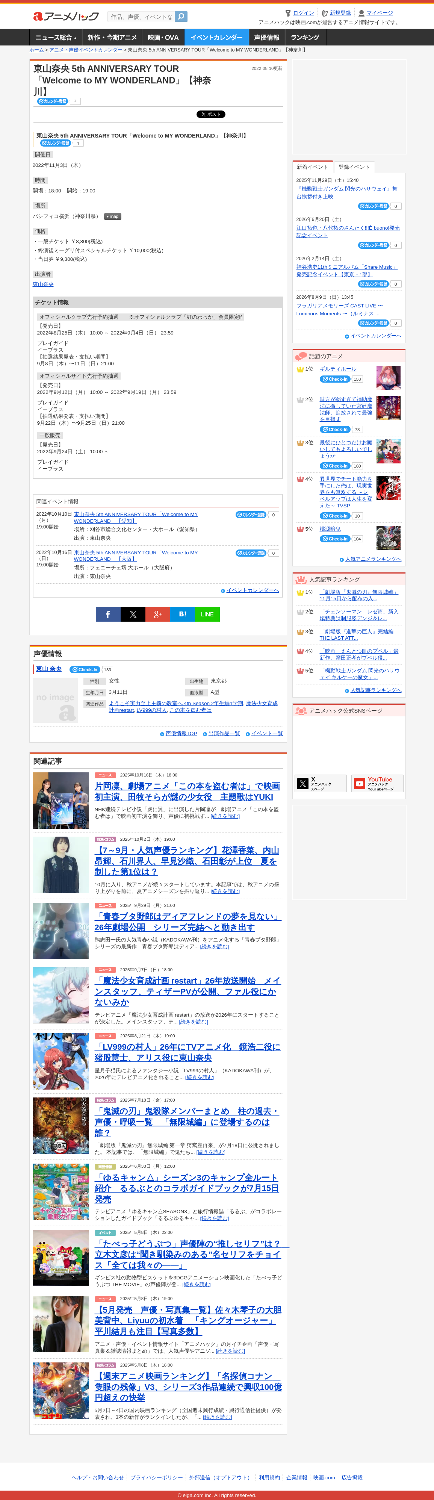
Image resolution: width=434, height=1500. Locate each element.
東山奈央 (43, 284)
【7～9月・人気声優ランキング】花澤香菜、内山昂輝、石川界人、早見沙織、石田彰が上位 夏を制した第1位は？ (187, 861)
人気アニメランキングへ (373, 559)
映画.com (324, 1477)
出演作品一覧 (224, 733)
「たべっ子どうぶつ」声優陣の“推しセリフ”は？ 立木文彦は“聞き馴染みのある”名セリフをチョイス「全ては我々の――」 (192, 1254)
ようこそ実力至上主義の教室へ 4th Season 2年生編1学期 (176, 703)
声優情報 (267, 37)
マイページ (380, 13)
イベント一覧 (267, 733)
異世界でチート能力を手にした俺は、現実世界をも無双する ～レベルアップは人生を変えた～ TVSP (346, 492)
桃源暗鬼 (330, 529)
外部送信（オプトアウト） (221, 1477)
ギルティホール (338, 369)
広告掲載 (352, 1477)
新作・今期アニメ (112, 37)
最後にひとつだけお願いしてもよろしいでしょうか (346, 449)
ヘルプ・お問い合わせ (97, 1477)
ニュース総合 (55, 37)
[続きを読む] (225, 816)
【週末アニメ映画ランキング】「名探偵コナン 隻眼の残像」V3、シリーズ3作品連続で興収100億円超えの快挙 (188, 1386)
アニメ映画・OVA (163, 37)
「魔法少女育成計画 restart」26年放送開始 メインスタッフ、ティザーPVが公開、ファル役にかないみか (188, 991)
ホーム (36, 50)
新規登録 (340, 13)
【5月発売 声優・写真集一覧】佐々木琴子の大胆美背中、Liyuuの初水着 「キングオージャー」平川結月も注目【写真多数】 (188, 1320)
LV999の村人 (152, 710)
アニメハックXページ (321, 783)
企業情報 (296, 1477)
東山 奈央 (49, 669)
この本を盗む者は (190, 710)
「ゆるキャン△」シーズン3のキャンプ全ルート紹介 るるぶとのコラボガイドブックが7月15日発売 (187, 1188)
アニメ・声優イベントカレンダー (216, 37)
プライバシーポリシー (156, 1477)
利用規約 (269, 1477)
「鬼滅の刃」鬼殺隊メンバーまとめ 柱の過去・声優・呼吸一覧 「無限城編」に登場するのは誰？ (187, 1121)
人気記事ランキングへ (376, 690)
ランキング (306, 37)
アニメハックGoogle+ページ (377, 783)
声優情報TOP (181, 733)
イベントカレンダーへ (253, 590)
